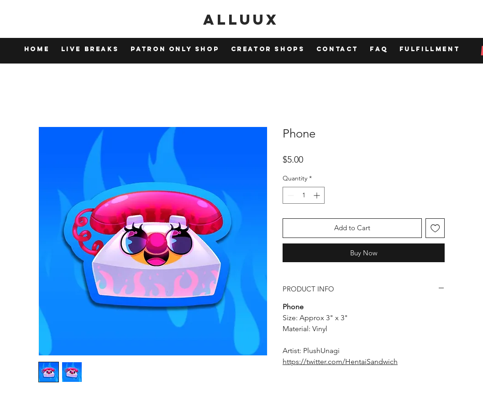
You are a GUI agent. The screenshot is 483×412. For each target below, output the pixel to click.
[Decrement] (289, 195)
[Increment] (317, 195)
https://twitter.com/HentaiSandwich (340, 361)
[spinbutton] (303, 195)
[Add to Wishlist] (435, 228)
